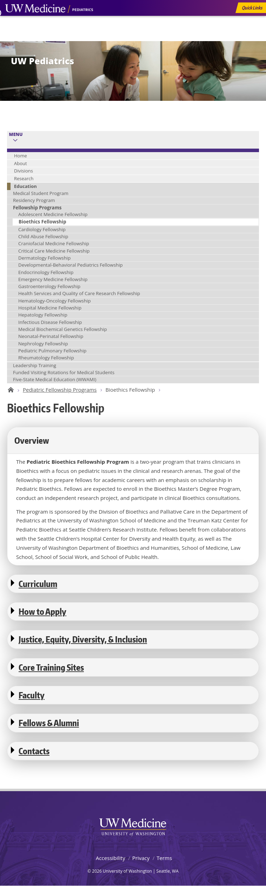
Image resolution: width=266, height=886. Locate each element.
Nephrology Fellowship (43, 343)
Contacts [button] (34, 750)
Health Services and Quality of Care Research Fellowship (79, 293)
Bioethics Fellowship (42, 222)
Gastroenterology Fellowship (49, 286)
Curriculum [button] (38, 583)
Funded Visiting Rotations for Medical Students (63, 372)
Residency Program (34, 200)
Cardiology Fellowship (42, 229)
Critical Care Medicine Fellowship (53, 251)
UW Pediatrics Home (9, 390)
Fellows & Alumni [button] (49, 722)
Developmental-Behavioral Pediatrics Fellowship (70, 265)
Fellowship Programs (37, 207)
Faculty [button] (32, 695)
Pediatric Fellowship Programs (60, 389)
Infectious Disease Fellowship (50, 322)
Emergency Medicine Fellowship (52, 279)
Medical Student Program (40, 193)
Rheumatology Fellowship (46, 357)
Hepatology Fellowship (42, 315)
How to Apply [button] (42, 611)
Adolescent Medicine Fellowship (52, 214)
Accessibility (110, 857)
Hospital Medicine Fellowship (49, 308)
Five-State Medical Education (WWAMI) (54, 379)
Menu (16, 134)
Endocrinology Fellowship (45, 272)
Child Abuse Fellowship (43, 236)
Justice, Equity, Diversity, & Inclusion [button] (83, 639)
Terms (164, 857)
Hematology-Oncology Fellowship (54, 301)
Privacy (140, 857)
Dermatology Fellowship (44, 258)
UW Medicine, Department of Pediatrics (49, 21)
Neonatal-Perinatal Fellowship (50, 336)
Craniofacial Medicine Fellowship (53, 243)
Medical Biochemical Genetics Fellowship (62, 329)
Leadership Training (34, 365)
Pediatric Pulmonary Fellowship (52, 350)
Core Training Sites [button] (51, 667)
